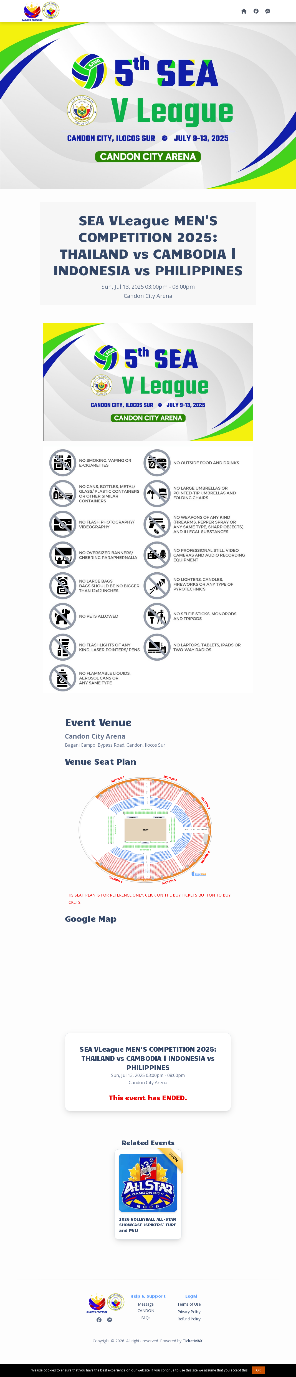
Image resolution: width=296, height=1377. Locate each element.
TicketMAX (192, 1340)
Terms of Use (189, 1304)
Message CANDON (146, 1307)
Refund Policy (189, 1318)
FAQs (145, 1317)
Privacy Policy (189, 1311)
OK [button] (258, 1370)
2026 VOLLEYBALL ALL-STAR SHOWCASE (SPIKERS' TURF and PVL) (147, 1224)
